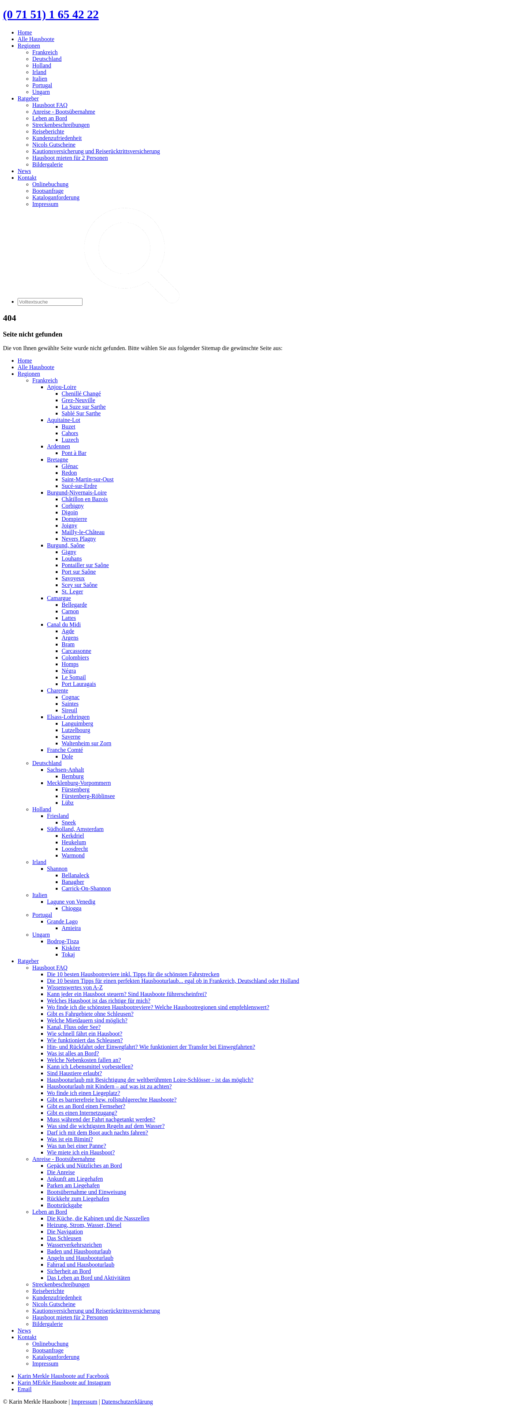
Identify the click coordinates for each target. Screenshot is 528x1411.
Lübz (68, 803)
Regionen (29, 46)
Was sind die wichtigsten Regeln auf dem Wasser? (106, 1126)
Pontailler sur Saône (85, 565)
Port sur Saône (79, 572)
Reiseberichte (48, 131)
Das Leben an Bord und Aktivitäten (88, 1278)
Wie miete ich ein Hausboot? (81, 1152)
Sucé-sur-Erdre (79, 486)
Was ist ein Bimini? (70, 1139)
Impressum (45, 204)
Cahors (70, 433)
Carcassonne (76, 651)
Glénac (70, 466)
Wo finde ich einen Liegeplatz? (83, 1093)
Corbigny (73, 506)
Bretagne (57, 459)
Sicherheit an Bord (69, 1271)
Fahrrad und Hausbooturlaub (80, 1264)
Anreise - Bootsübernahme (63, 112)
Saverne (71, 737)
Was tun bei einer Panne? (76, 1146)
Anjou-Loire (61, 387)
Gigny (69, 552)
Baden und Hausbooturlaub (79, 1251)
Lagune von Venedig (71, 902)
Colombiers (75, 657)
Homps (70, 664)
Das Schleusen (64, 1238)
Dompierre (74, 519)
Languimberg (77, 723)
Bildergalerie (47, 164)
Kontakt (27, 177)
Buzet (68, 426)
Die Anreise (61, 1172)
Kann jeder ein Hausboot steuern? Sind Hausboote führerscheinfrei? (127, 994)
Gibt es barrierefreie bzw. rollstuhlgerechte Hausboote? (111, 1099)
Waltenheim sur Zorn (86, 743)
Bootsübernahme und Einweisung (86, 1192)
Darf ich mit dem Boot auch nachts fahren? (97, 1132)
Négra (69, 671)
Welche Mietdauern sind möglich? (87, 1020)
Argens (70, 638)
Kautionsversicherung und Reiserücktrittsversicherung (96, 151)
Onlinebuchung (50, 184)
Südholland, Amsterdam (75, 829)
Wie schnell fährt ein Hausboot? (84, 1033)
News (24, 171)
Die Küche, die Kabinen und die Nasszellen (98, 1218)
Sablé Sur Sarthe (81, 413)
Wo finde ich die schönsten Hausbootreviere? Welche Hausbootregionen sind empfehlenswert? (158, 1007)
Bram (68, 644)
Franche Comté (65, 750)
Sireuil (69, 710)
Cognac (71, 697)
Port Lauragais (79, 684)
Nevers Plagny (79, 539)
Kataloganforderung (56, 197)
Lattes (69, 618)
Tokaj (68, 954)
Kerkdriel (73, 836)
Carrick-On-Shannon (86, 888)
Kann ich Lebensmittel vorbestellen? (90, 1066)
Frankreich (45, 52)
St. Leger (72, 591)
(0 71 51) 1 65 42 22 (51, 14)
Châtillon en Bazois (85, 499)
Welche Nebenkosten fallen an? (84, 1060)
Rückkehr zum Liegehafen (78, 1198)
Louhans (72, 558)
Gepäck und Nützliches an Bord (84, 1165)
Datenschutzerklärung (127, 1402)
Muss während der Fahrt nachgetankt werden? (101, 1119)
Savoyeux (73, 578)
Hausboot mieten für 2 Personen (70, 158)
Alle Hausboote (36, 39)
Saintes (70, 704)
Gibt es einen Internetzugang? (82, 1113)
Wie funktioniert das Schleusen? (85, 1040)
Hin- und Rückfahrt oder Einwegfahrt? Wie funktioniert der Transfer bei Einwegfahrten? (151, 1047)
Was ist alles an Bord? (73, 1053)
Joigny (69, 525)
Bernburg (73, 776)
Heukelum (74, 842)
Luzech (70, 440)
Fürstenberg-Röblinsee (88, 796)
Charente (57, 690)
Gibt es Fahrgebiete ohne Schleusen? (90, 1014)
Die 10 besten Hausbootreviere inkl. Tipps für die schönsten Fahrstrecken (133, 974)
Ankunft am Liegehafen (75, 1179)
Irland (39, 72)
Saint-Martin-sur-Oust (88, 479)
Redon (69, 473)
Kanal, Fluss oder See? (74, 1027)
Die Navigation (65, 1231)
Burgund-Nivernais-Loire (77, 492)
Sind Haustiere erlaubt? (74, 1073)
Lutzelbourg (76, 730)
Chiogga (71, 908)
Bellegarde (74, 605)
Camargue (59, 598)
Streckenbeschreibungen (60, 125)
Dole (67, 756)
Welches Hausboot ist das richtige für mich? (98, 1000)
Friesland (58, 816)
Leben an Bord (49, 118)
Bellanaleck (75, 875)
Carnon (70, 611)
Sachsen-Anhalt (65, 770)
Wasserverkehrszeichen (74, 1245)
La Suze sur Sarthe (84, 407)
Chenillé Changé (81, 393)
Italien (39, 79)
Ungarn (41, 92)
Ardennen (58, 446)
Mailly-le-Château (83, 532)
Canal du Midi (64, 624)
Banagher (73, 882)
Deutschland (47, 59)
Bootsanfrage (47, 191)
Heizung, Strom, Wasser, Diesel (84, 1225)
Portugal (42, 85)
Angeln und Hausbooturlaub (80, 1258)
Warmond (73, 855)
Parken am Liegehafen (73, 1185)
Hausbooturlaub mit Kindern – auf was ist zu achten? (109, 1086)
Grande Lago (62, 921)
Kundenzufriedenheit (57, 138)
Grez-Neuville (78, 400)
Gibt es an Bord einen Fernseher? (86, 1106)
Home (25, 32)
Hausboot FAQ (49, 105)
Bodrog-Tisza (63, 941)
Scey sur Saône (80, 585)
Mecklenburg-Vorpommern (79, 783)
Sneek (69, 822)
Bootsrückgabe (64, 1205)
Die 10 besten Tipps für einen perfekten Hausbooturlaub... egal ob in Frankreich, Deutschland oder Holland (173, 981)
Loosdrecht (75, 849)
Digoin (70, 512)
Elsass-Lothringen (68, 717)
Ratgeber (28, 98)
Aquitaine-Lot (63, 420)
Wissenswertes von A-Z (75, 987)
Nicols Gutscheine (54, 145)
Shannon (57, 869)
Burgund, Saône (66, 545)
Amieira (71, 928)
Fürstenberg (75, 789)
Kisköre (71, 948)
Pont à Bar (74, 453)
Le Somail (74, 677)
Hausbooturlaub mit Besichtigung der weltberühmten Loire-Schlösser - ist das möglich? (150, 1080)
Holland (41, 65)
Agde (68, 631)
